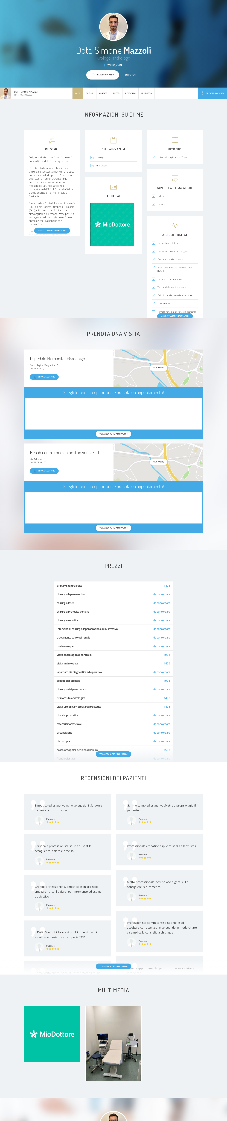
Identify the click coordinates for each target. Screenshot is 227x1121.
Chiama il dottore (44, 376)
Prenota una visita (212, 93)
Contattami (130, 75)
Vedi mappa (158, 367)
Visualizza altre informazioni (52, 230)
